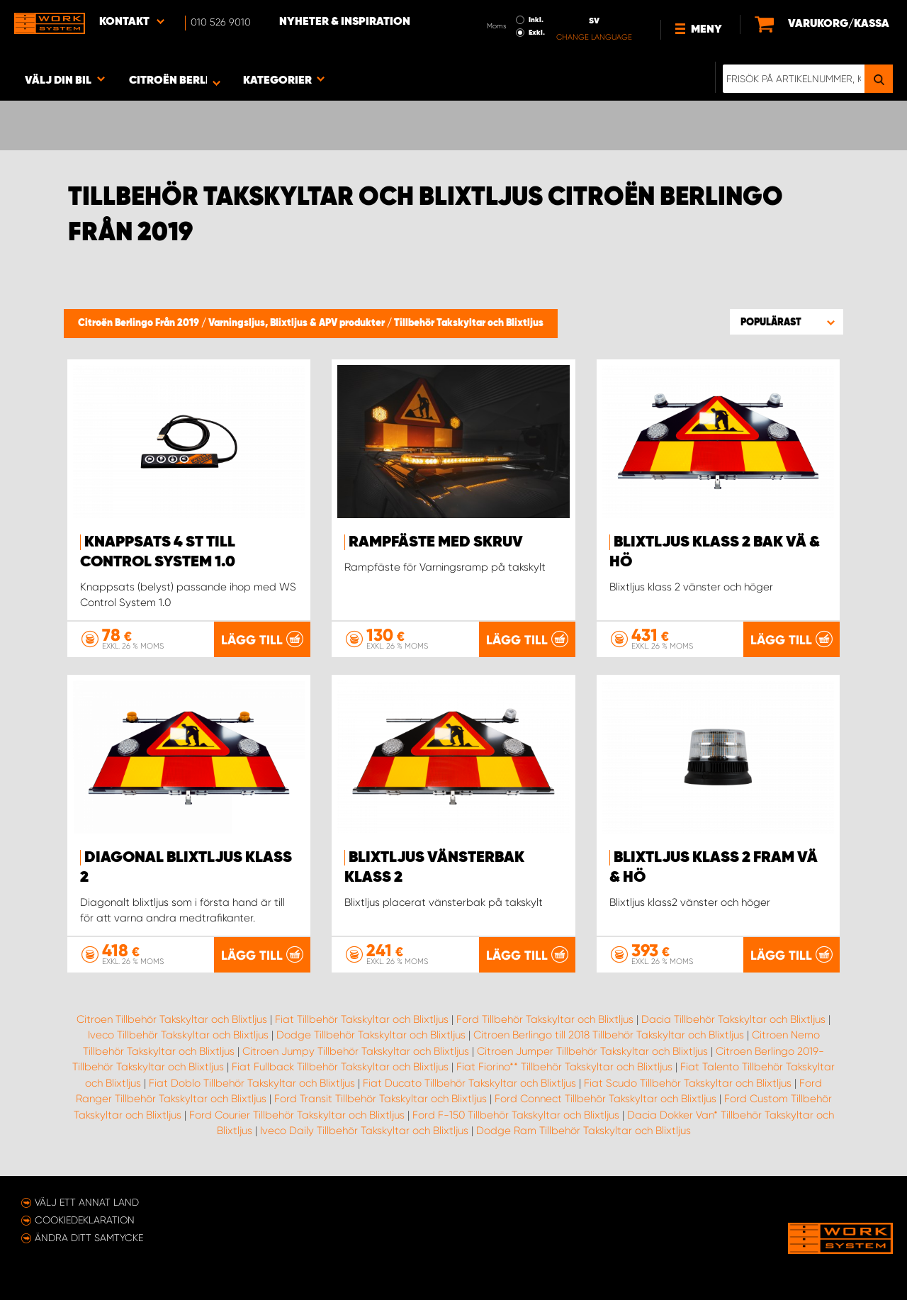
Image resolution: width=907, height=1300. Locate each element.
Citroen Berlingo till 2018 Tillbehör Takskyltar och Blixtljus (608, 1035)
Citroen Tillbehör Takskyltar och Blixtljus (172, 1019)
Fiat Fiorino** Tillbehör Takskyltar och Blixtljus (564, 1066)
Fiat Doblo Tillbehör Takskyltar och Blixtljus (252, 1083)
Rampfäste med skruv (436, 542)
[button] (786, 322)
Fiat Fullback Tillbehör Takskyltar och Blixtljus (340, 1066)
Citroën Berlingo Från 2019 (139, 323)
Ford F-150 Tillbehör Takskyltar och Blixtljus (515, 1115)
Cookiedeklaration (85, 1220)
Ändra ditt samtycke (89, 1237)
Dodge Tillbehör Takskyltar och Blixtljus (371, 1035)
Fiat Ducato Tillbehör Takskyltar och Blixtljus (469, 1083)
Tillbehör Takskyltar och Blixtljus (468, 323)
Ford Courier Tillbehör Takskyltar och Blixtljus (297, 1115)
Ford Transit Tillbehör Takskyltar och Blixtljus (380, 1098)
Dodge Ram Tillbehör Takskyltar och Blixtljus (583, 1130)
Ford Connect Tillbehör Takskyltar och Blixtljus (605, 1098)
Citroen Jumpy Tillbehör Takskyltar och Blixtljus (355, 1051)
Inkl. (536, 19)
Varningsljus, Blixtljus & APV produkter (297, 323)
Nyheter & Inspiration (344, 22)
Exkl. (537, 32)
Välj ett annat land (87, 1202)
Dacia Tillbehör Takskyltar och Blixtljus (733, 1019)
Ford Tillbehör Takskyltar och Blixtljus (544, 1019)
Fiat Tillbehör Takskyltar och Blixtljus (362, 1019)
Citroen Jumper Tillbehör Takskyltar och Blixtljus (592, 1051)
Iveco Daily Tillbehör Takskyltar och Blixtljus (364, 1130)
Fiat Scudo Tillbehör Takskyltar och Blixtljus (687, 1083)
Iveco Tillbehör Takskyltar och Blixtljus (178, 1035)
